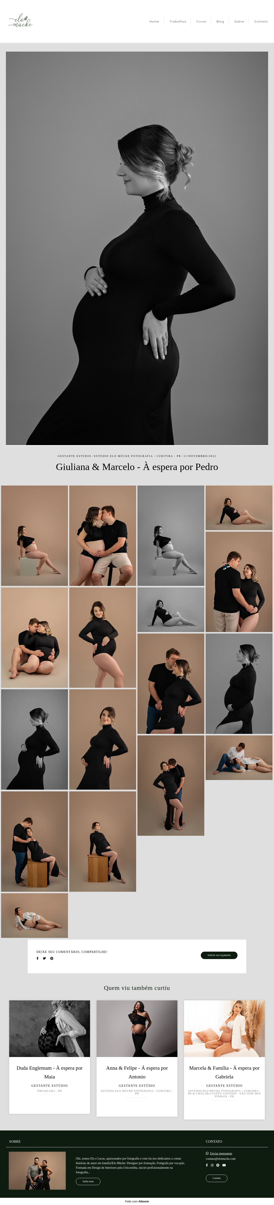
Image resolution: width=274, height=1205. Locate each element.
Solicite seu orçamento (219, 955)
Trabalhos (177, 21)
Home (154, 21)
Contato (261, 21)
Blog (220, 21)
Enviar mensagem (221, 1153)
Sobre (239, 21)
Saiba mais (88, 1181)
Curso (201, 21)
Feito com (137, 1201)
